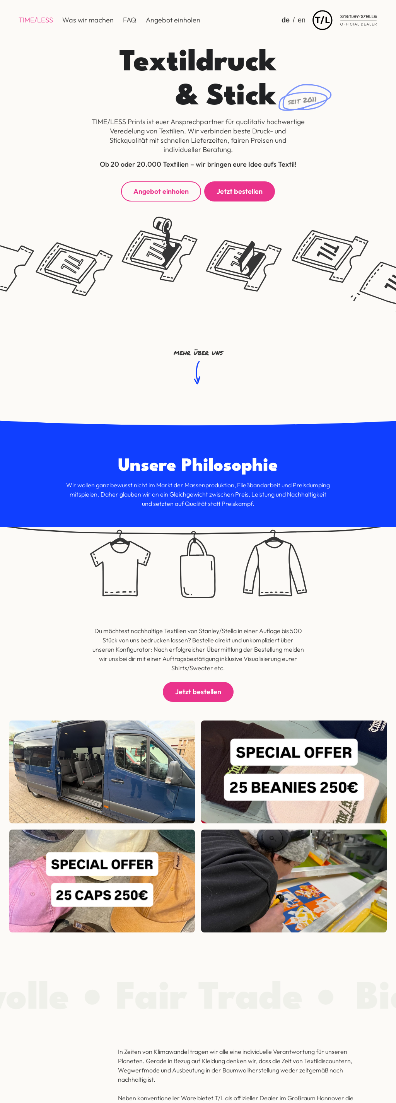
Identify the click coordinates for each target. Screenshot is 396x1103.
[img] (322, 20)
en (302, 20)
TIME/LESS (36, 19)
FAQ (130, 19)
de (286, 20)
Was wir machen (88, 19)
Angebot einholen (173, 19)
